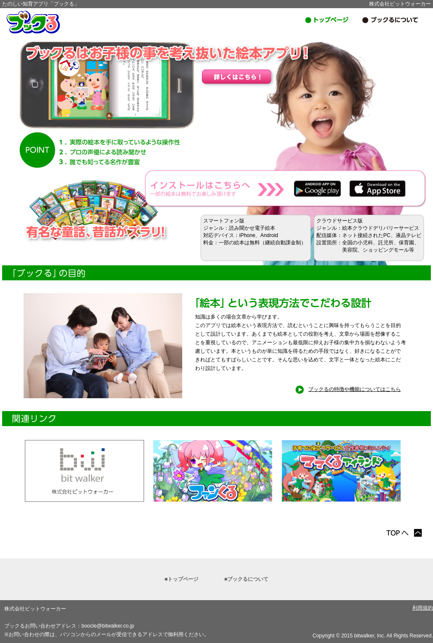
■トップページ (181, 579)
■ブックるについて (246, 579)
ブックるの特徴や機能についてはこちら (348, 389)
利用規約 (422, 608)
